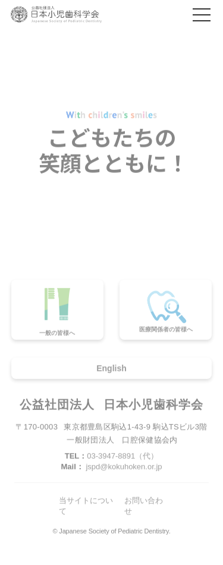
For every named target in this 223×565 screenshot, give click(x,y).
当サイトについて (86, 507)
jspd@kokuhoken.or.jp (124, 467)
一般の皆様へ (57, 313)
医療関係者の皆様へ (166, 311)
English (111, 369)
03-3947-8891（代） (122, 457)
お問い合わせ (143, 507)
